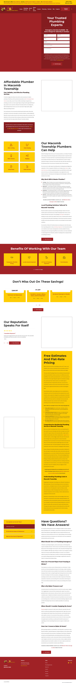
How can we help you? (47, 48)
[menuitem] (5, 678)
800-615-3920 (68, 3)
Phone (45, 38)
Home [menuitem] (21, 9)
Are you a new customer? (48, 45)
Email (58, 38)
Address (45, 41)
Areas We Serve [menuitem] (34, 9)
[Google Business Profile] (68, 656)
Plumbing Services (48, 658)
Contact (46, 666)
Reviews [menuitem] (49, 9)
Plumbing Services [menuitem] (26, 9)
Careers (46, 662)
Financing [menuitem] (44, 9)
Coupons (47, 669)
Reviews (46, 664)
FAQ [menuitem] (53, 9)
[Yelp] (71, 656)
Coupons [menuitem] (58, 9)
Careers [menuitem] (39, 9)
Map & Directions (24, 658)
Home (46, 656)
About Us (47, 660)
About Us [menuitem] (30, 9)
